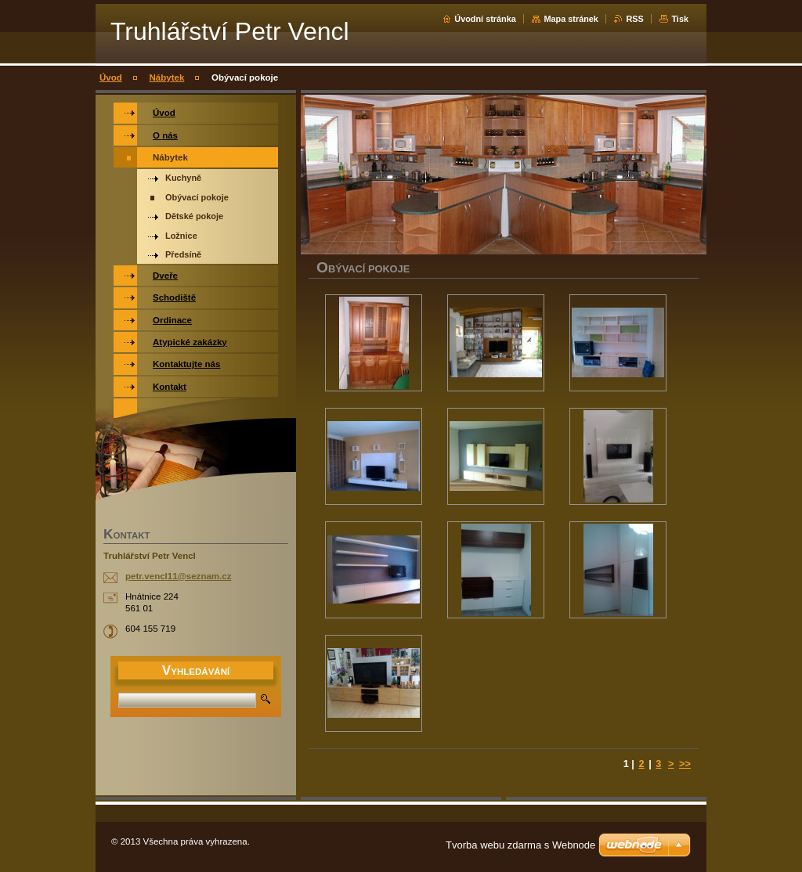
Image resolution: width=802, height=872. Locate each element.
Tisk (679, 18)
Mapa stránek (571, 18)
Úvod (110, 77)
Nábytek (167, 77)
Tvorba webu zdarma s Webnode (520, 845)
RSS (634, 18)
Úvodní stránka (485, 18)
